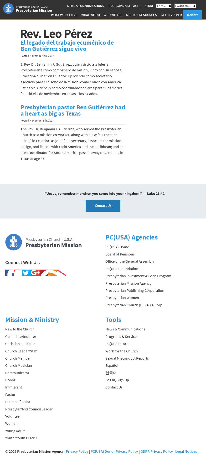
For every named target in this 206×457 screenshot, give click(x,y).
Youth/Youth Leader (21, 438)
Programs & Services (124, 6)
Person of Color (17, 401)
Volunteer (13, 416)
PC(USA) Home (117, 246)
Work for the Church (121, 351)
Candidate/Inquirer (20, 336)
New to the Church (20, 329)
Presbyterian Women (122, 297)
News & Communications (85, 6)
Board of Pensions (120, 254)
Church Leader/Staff (21, 351)
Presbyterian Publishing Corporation (134, 290)
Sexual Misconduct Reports (127, 358)
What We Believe (64, 15)
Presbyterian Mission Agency (128, 283)
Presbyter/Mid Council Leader (29, 409)
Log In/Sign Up (117, 379)
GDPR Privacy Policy (156, 451)
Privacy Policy (77, 451)
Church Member (18, 358)
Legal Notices (186, 451)
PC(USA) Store (116, 343)
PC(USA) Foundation (121, 268)
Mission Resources (141, 15)
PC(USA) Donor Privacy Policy (114, 451)
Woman (11, 423)
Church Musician (18, 365)
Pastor (10, 394)
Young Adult (15, 430)
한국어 (111, 372)
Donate (193, 14)
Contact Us (103, 205)
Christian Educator (20, 343)
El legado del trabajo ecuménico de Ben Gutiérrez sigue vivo (67, 46)
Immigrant (13, 387)
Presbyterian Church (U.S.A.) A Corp (133, 305)
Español (111, 365)
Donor (10, 379)
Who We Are (113, 15)
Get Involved (171, 15)
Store (149, 6)
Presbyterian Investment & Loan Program (138, 275)
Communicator (17, 372)
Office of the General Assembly (129, 261)
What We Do (90, 15)
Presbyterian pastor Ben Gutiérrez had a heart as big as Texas (73, 110)
